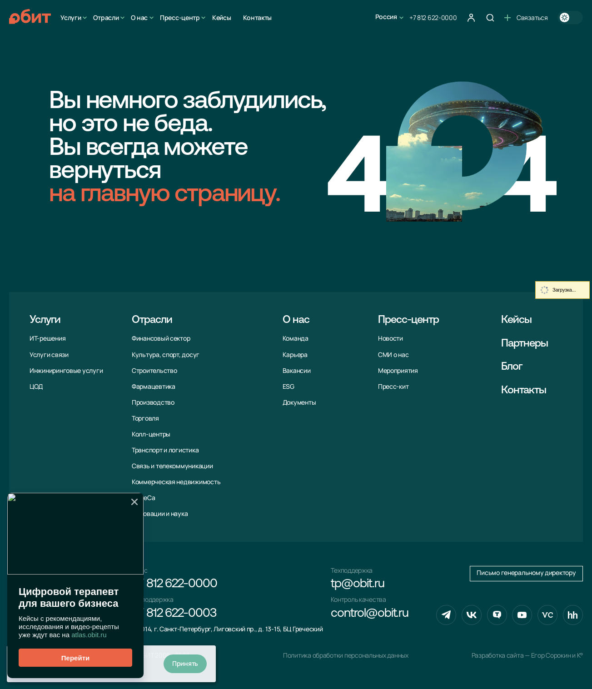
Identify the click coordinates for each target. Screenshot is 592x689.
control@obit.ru (369, 614)
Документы (299, 402)
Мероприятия (398, 371)
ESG (288, 386)
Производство (153, 402)
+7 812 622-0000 (433, 17)
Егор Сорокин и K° (557, 655)
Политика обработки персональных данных (345, 655)
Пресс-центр (180, 17)
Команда (295, 338)
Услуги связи (49, 355)
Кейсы (221, 17)
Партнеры (524, 343)
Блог (511, 367)
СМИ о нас (393, 355)
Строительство (154, 371)
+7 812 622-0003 (174, 614)
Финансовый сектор (161, 338)
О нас (139, 17)
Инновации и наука (160, 514)
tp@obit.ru (357, 584)
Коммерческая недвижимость (176, 482)
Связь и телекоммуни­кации (172, 466)
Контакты (257, 17)
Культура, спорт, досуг (165, 355)
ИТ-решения (47, 338)
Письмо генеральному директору (526, 573)
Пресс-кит (393, 386)
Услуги (70, 17)
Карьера (295, 355)
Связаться (525, 17)
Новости (390, 338)
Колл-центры (151, 434)
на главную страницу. (164, 195)
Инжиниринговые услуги (66, 371)
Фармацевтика (153, 386)
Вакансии (297, 371)
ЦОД (36, 386)
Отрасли (106, 17)
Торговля (145, 418)
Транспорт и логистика (165, 450)
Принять (185, 663)
